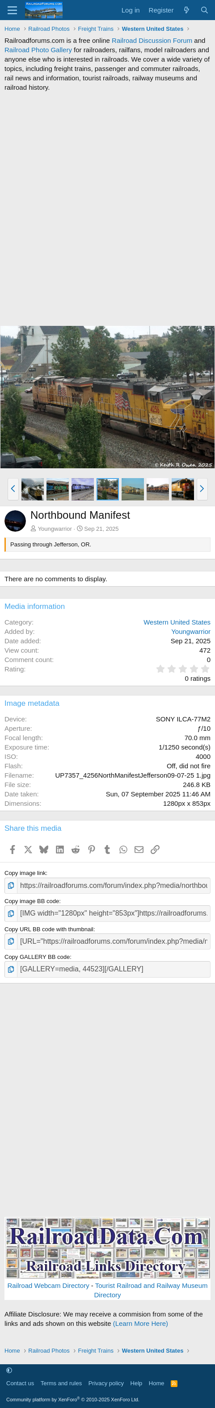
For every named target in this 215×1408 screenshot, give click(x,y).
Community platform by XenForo (72, 1399)
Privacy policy (106, 1383)
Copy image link (25, 873)
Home (156, 1383)
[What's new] (186, 10)
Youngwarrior (55, 528)
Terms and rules (61, 1383)
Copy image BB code (31, 901)
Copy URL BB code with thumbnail (48, 929)
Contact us (20, 1383)
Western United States (177, 622)
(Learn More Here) (140, 1323)
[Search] (204, 10)
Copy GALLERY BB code (37, 957)
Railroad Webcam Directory (48, 1285)
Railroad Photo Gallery (38, 50)
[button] (13, 489)
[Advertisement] (107, 208)
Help (137, 1383)
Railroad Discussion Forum (152, 40)
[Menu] (12, 10)
